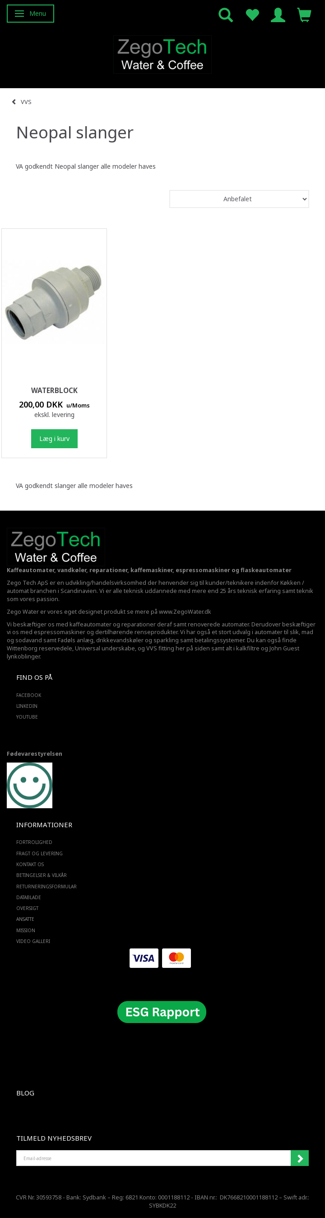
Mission (25, 930)
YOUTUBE (27, 717)
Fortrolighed (34, 842)
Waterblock (54, 390)
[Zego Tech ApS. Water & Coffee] (162, 53)
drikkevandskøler (120, 640)
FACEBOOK (28, 695)
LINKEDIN (26, 706)
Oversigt (27, 908)
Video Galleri (33, 941)
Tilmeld (300, 1158)
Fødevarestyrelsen (34, 754)
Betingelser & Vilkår (41, 875)
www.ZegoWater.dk (185, 612)
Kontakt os (30, 864)
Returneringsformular (46, 886)
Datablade (28, 897)
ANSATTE (25, 919)
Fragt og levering (39, 853)
